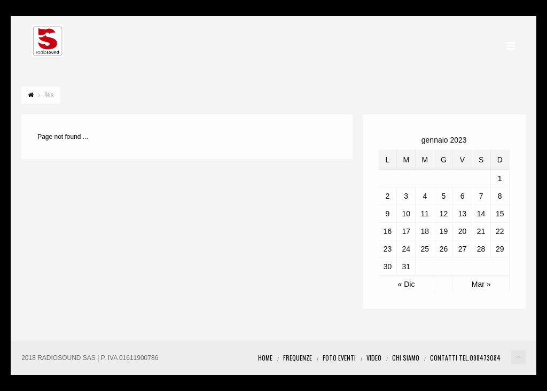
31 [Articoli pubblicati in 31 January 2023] (406, 266)
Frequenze (297, 357)
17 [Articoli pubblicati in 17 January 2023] (406, 231)
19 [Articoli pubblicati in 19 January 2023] (444, 231)
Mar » (481, 284)
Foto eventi (339, 357)
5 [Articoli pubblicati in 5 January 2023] (444, 196)
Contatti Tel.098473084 (465, 357)
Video (373, 357)
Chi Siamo (405, 357)
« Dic (406, 284)
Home (265, 357)
